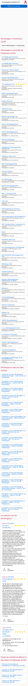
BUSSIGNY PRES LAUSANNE (6, 634)
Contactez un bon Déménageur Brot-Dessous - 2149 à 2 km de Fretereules (12, 383)
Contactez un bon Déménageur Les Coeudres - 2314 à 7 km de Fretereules (14, 495)
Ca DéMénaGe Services (10, 57)
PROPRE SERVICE (8, 239)
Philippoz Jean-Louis (9, 156)
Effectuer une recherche (14, 6)
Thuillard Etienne (7, 271)
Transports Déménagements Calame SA (11, 148)
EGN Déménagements (9, 163)
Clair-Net (5, 201)
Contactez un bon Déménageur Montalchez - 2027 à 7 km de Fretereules (12, 481)
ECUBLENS (6, 527)
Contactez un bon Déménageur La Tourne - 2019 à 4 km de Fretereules (13, 397)
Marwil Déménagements (10, 185)
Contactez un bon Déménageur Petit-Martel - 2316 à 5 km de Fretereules (12, 425)
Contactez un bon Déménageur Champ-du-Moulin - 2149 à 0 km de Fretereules (14, 376)
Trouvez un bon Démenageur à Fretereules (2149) (12, 670)
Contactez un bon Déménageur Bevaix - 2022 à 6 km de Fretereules (12, 453)
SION (4, 581)
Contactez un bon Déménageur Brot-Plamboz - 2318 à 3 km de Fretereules (12, 390)
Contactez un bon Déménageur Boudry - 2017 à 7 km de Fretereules (12, 509)
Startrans (5, 288)
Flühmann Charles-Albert (10, 70)
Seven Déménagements (10, 124)
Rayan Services (7, 101)
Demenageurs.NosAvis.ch (11, 2)
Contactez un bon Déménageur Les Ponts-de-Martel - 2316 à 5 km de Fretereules (14, 418)
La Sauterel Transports (9, 334)
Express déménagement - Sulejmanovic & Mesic (10, 280)
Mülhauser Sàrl (7, 264)
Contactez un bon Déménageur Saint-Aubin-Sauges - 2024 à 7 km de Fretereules (13, 488)
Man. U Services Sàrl (9, 193)
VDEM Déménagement (9, 320)
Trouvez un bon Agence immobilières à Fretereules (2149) (13, 664)
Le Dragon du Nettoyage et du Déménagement (12, 358)
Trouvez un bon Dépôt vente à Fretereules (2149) (12, 675)
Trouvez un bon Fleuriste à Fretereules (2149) (11, 681)
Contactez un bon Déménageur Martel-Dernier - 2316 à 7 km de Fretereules (13, 467)
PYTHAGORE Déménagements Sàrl (12, 255)
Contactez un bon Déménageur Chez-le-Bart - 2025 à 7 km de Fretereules (12, 474)
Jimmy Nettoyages (8, 297)
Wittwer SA (5, 312)
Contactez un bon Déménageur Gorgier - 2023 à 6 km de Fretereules (12, 460)
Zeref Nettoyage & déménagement (13, 216)
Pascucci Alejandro (8, 139)
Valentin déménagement (10, 342)
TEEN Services (7, 108)
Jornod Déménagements (10, 77)
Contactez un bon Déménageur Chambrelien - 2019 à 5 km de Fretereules (12, 446)
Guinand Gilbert (7, 171)
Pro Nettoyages (7, 179)
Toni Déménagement (9, 349)
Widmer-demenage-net (9, 116)
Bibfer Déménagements (10, 93)
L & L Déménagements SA (11, 328)
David (4, 232)
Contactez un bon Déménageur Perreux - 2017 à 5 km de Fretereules (12, 439)
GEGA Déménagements (10, 131)
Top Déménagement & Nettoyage (13, 247)
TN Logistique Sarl (8, 84)
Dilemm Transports (8, 304)
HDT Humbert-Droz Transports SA (13, 224)
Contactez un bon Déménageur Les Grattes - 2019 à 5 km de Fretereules (14, 432)
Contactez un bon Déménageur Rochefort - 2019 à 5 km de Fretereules (12, 411)
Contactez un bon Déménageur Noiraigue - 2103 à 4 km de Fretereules (12, 404)
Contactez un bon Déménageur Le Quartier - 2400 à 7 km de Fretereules (13, 502)
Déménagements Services (11, 208)
